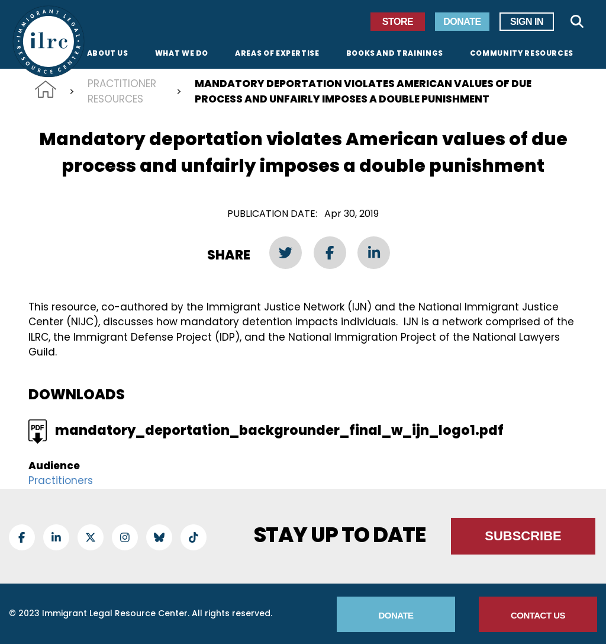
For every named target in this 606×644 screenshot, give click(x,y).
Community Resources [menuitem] (521, 54)
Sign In (526, 22)
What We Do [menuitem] (181, 54)
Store (397, 22)
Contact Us (538, 615)
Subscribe (523, 535)
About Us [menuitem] (107, 54)
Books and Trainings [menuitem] (394, 54)
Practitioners (60, 480)
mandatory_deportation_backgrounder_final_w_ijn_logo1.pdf (279, 430)
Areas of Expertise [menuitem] (277, 54)
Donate (462, 22)
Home (45, 89)
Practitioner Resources (122, 91)
